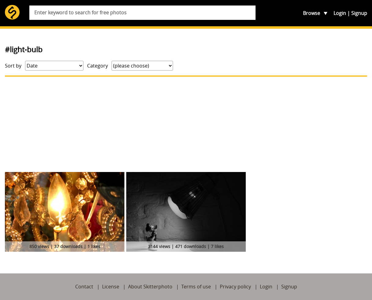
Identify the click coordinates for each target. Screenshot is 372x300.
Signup (359, 13)
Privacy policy (235, 286)
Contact (84, 286)
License (110, 286)
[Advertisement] (186, 124)
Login (339, 13)
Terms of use (196, 286)
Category (97, 65)
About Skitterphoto (150, 286)
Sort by (13, 65)
